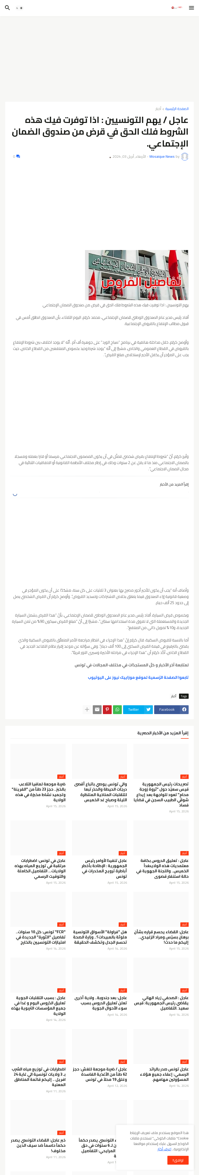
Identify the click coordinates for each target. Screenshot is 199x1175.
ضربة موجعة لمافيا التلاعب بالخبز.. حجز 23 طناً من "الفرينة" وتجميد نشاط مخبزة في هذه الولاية (39, 792)
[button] (192, 8)
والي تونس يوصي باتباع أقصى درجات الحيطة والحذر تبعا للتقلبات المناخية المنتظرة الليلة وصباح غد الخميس (100, 792)
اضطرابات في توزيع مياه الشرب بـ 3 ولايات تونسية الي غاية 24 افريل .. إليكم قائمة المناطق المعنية (39, 1077)
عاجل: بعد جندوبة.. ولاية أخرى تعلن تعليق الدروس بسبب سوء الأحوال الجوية (100, 1003)
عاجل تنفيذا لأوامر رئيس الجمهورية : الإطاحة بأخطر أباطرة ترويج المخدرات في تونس (104, 868)
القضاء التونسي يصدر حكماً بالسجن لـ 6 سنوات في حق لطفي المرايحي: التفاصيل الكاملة (103, 1148)
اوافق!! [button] (178, 1160)
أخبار (158, 109)
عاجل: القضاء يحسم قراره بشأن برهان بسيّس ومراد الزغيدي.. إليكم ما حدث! (161, 937)
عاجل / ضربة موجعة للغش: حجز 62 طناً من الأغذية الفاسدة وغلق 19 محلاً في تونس (100, 1074)
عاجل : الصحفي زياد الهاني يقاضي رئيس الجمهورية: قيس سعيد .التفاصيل (161, 1003)
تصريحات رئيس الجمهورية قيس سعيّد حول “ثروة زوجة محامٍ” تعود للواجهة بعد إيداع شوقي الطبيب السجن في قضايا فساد (161, 795)
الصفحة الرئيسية (177, 109)
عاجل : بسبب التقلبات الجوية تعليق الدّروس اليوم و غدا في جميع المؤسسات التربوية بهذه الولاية (38, 1005)
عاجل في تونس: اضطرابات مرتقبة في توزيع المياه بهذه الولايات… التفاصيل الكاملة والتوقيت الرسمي (40, 868)
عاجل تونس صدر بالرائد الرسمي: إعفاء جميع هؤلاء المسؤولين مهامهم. (164, 1074)
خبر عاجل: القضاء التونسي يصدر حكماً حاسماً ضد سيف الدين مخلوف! (38, 1145)
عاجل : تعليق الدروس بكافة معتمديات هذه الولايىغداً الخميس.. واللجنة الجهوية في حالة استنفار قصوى (162, 868)
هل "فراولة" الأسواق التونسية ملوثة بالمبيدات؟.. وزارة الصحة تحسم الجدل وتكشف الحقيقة (100, 937)
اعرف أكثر (164, 1149)
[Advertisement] (99, 59)
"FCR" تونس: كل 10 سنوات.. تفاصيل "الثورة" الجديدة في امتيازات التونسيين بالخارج (41, 937)
